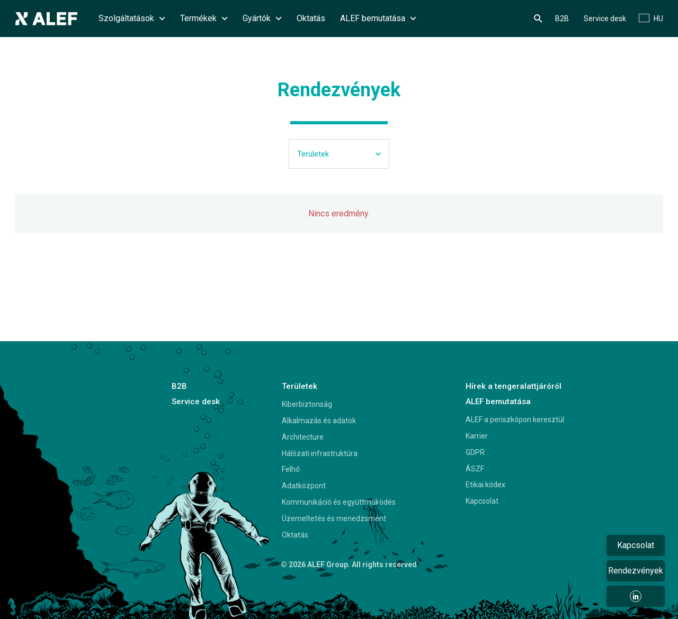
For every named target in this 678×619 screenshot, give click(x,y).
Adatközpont (304, 485)
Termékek (204, 18)
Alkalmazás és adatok (319, 420)
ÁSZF (475, 469)
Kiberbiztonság (307, 404)
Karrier (477, 436)
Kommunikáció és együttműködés (339, 502)
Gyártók (262, 18)
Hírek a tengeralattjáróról (513, 386)
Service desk (605, 18)
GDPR (475, 452)
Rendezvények (635, 571)
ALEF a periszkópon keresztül (515, 419)
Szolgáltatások (132, 18)
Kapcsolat (482, 501)
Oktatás (311, 18)
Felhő (291, 469)
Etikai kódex (485, 484)
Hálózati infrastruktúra (320, 453)
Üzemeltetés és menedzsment (334, 518)
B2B (562, 18)
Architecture (303, 437)
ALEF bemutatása (378, 18)
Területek (299, 386)
